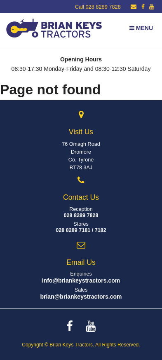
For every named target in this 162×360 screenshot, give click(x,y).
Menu (141, 28)
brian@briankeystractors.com (81, 296)
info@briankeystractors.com (81, 280)
